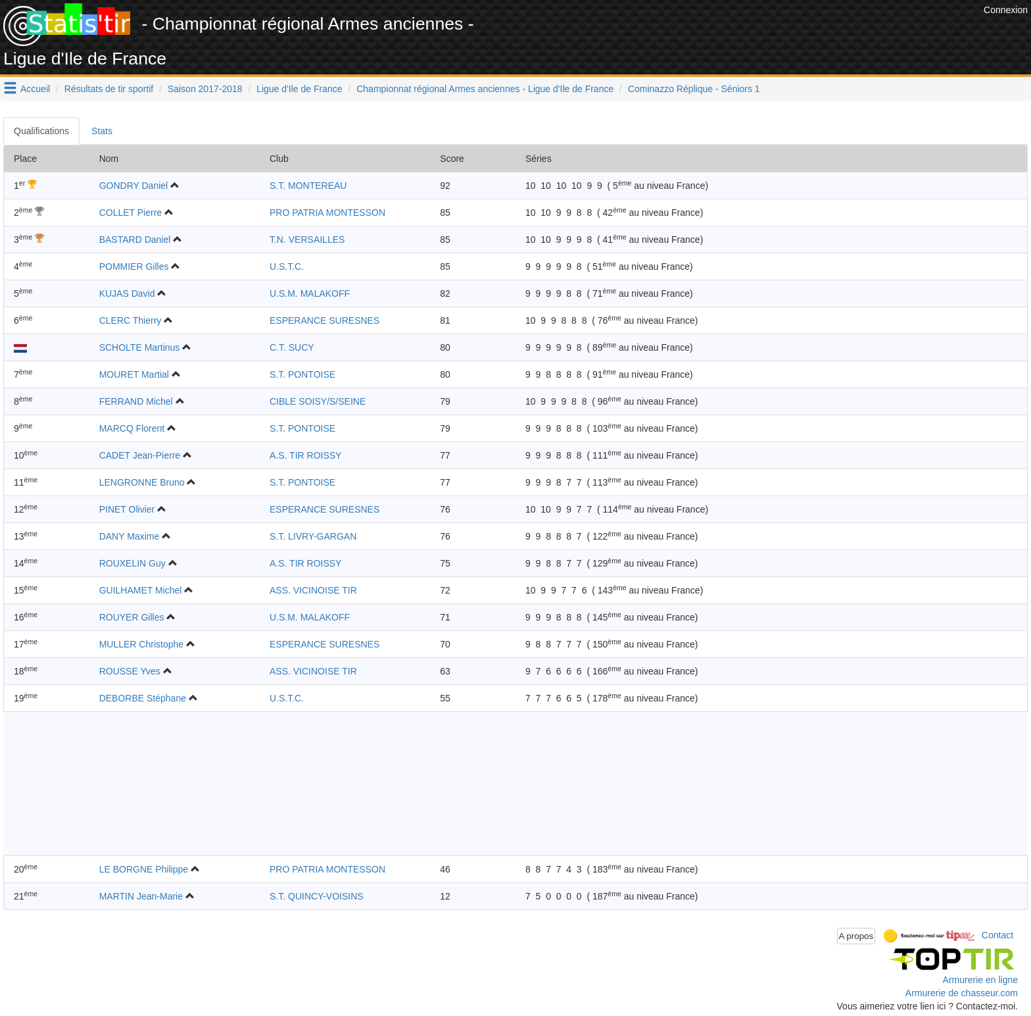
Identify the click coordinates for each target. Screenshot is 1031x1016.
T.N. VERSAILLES (307, 239)
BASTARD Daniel (135, 239)
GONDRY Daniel (133, 185)
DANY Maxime (129, 536)
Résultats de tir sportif (108, 89)
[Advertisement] (741, 33)
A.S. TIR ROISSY (305, 455)
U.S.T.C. (287, 266)
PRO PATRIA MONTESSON (327, 212)
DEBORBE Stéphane (142, 698)
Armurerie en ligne (980, 980)
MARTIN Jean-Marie (141, 896)
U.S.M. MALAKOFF (310, 293)
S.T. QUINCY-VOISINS (317, 896)
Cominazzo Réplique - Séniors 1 (694, 89)
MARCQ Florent (132, 428)
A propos (856, 936)
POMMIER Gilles (134, 266)
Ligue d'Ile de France (299, 89)
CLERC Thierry (130, 320)
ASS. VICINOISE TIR (313, 590)
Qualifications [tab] (41, 131)
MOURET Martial (134, 374)
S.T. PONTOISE (302, 374)
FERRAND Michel (136, 401)
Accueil (35, 89)
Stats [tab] (101, 131)
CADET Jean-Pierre (139, 455)
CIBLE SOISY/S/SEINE (318, 401)
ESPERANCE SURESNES (324, 320)
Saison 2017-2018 (205, 89)
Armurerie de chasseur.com (961, 993)
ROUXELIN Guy (132, 563)
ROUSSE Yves (129, 671)
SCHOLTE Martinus (139, 347)
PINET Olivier (127, 509)
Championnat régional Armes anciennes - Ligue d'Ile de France (484, 89)
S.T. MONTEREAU (308, 185)
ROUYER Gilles (131, 617)
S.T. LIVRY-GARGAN (313, 536)
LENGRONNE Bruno (142, 482)
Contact (997, 935)
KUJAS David (127, 293)
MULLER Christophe (141, 644)
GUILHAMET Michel (140, 590)
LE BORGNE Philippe (143, 869)
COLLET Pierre (130, 212)
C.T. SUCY (292, 347)
